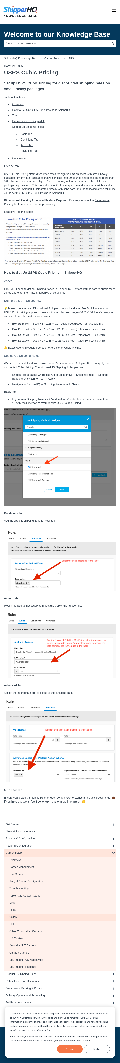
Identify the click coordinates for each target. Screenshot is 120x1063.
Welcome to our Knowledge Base (57, 34)
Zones (16, 115)
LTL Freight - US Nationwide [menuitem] (26, 959)
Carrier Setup (52, 58)
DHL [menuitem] (12, 924)
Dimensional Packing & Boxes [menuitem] (24, 988)
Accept (70, 1049)
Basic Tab (26, 134)
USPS (70, 58)
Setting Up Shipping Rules (28, 126)
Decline (97, 1049)
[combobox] (57, 43)
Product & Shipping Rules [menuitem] (21, 974)
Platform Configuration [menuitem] (19, 845)
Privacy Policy (43, 1030)
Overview (18, 104)
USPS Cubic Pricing (16, 174)
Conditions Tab (29, 139)
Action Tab (27, 145)
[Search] (113, 43)
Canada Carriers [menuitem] (19, 952)
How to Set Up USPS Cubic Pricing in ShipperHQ (41, 110)
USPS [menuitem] (13, 917)
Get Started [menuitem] (13, 824)
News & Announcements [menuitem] (20, 831)
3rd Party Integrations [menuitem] (18, 1002)
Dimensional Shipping (46, 308)
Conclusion (19, 158)
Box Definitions (90, 308)
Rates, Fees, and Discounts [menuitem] (22, 981)
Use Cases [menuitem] (16, 874)
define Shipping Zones (40, 289)
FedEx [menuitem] (13, 909)
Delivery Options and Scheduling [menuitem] (25, 995)
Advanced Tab (29, 150)
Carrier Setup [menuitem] (14, 852)
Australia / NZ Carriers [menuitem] (22, 945)
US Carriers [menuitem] (16, 938)
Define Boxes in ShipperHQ (28, 121)
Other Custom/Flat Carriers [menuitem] (25, 931)
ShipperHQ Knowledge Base (21, 58)
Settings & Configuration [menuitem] (20, 838)
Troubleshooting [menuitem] (19, 888)
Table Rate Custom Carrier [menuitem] (25, 895)
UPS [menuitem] (12, 902)
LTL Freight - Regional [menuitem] (22, 966)
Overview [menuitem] (15, 860)
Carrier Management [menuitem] (21, 867)
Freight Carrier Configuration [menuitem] (26, 881)
